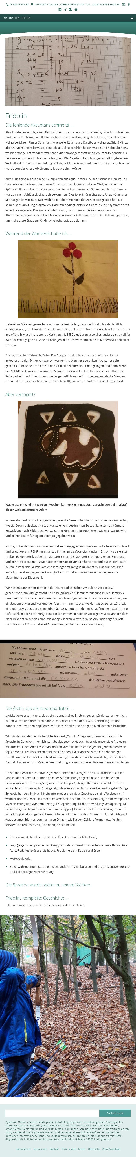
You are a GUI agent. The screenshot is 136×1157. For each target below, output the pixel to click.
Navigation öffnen (17, 18)
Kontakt (54, 1149)
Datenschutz (23, 1149)
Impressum (40, 1149)
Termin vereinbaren (73, 1149)
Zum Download (111, 1149)
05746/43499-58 (17, 4)
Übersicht (94, 1149)
